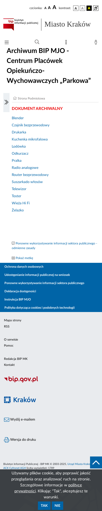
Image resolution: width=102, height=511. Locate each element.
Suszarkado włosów (27, 182)
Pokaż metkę (24, 258)
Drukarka (19, 132)
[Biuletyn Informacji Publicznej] (51, 381)
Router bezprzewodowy (30, 175)
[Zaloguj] (97, 43)
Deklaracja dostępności (20, 291)
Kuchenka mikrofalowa (30, 139)
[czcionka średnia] (49, 8)
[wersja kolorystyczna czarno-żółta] (89, 8)
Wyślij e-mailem (19, 419)
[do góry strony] (96, 462)
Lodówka (19, 146)
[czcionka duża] (55, 8)
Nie (57, 505)
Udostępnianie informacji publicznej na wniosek (37, 275)
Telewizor (19, 189)
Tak (44, 505)
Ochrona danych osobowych (23, 266)
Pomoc (9, 345)
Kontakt (9, 365)
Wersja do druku (20, 440)
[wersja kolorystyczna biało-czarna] (82, 8)
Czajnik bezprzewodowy (30, 125)
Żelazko (18, 210)
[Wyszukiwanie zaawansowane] (37, 42)
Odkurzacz (20, 153)
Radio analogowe (25, 168)
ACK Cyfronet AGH (14, 468)
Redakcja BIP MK (15, 359)
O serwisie (11, 339)
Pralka (17, 160)
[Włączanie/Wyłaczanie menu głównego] (6, 43)
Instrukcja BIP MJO (17, 299)
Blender (18, 118)
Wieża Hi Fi (21, 203)
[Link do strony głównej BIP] (51, 24)
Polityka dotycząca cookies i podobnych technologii (39, 307)
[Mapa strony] (67, 43)
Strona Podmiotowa (31, 98)
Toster (16, 196)
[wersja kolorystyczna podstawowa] (76, 8)
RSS (7, 326)
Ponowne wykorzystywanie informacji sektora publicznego (44, 283)
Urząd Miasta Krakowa (80, 464)
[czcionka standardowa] (45, 8)
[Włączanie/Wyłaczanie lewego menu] (6, 102)
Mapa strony (12, 320)
